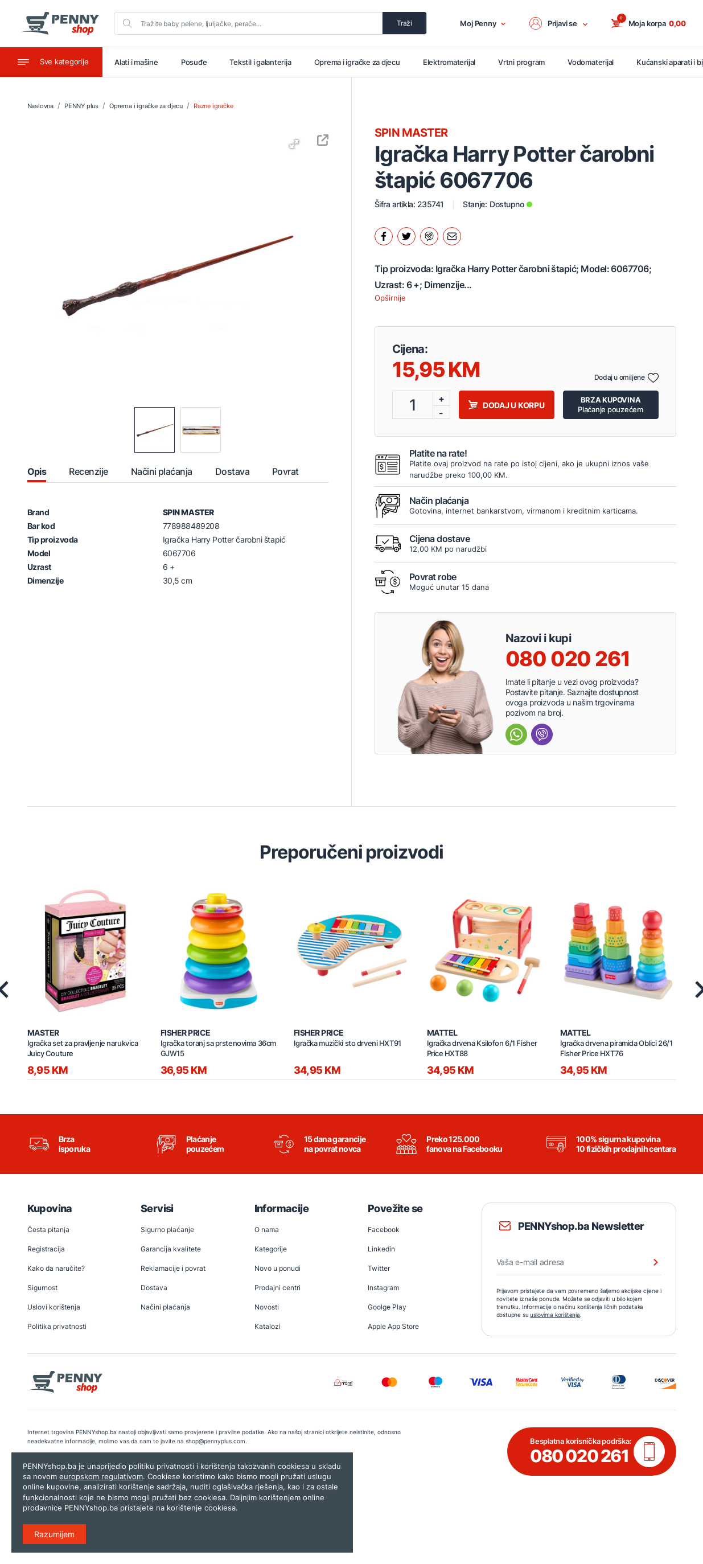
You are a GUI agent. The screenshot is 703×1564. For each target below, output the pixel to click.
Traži (404, 23)
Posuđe (194, 62)
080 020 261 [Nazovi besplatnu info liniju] (567, 658)
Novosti (266, 1307)
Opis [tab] (37, 471)
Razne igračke (213, 106)
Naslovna (40, 106)
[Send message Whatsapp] (516, 734)
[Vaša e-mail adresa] (578, 1262)
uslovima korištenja (555, 1314)
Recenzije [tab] (88, 471)
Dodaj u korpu (506, 405)
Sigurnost (42, 1287)
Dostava (154, 1287)
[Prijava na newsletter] (648, 1262)
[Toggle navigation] (51, 62)
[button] (559, 23)
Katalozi (267, 1326)
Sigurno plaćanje (167, 1229)
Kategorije (270, 1249)
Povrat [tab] (285, 471)
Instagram (383, 1287)
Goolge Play (387, 1307)
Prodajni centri (277, 1287)
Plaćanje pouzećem (610, 404)
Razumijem (54, 1534)
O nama (266, 1229)
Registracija (46, 1249)
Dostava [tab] (232, 471)
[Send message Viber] (542, 734)
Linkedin (381, 1249)
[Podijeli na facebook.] (384, 236)
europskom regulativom (101, 1476)
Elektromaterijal (449, 62)
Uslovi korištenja (53, 1307)
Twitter (379, 1268)
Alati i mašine (136, 62)
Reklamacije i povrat (173, 1268)
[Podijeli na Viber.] (429, 236)
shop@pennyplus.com (215, 1441)
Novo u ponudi (277, 1268)
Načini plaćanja (165, 1307)
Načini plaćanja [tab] (161, 471)
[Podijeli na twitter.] (406, 236)
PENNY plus (81, 106)
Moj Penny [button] (483, 23)
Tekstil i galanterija (260, 62)
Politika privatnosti (57, 1326)
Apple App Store (393, 1326)
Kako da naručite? (56, 1268)
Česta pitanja (48, 1229)
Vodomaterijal (591, 62)
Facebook (384, 1229)
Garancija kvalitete (171, 1249)
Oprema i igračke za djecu (357, 62)
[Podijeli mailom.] (452, 236)
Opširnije (390, 297)
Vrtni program (521, 62)
